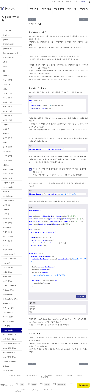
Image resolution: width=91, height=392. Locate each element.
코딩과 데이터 (59, 9)
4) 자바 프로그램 (7, 49)
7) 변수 (5, 66)
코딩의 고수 (84, 9)
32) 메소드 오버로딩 (8, 201)
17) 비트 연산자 (7, 116)
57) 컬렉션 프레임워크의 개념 (11, 344)
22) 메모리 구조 (7, 147)
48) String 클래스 (8, 294)
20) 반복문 (6, 134)
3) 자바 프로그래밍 (8, 44)
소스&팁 (79, 375)
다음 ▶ (84, 19)
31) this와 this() (7, 196)
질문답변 (69, 375)
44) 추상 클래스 (7, 272)
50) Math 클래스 (7, 303)
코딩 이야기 (34, 9)
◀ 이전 (32, 19)
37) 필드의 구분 (7, 232)
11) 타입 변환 (6, 84)
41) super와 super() (9, 254)
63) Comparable (8, 370)
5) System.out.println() (10, 53)
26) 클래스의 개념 (8, 169)
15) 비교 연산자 (7, 107)
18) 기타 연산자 (7, 120)
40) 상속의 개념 (7, 250)
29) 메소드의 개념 (8, 187)
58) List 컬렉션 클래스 (9, 348)
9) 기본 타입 (6, 75)
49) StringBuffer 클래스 (10, 299)
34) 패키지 (6, 214)
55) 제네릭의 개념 (8, 330)
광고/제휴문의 (45, 377)
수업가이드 (68, 1)
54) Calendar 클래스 (9, 321)
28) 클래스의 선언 (8, 178)
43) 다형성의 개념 (8, 268)
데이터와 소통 (71, 9)
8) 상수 (5, 71)
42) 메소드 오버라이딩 (9, 259)
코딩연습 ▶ (81, 296)
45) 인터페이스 (7, 277)
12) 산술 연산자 (7, 93)
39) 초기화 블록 (7, 241)
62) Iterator (6, 366)
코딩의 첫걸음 (46, 9)
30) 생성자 (6, 192)
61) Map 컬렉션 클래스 (9, 362)
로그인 (76, 1)
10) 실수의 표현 (7, 80)
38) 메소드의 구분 (8, 236)
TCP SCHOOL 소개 (57, 1)
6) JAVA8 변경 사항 (8, 58)
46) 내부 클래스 (7, 281)
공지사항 (59, 375)
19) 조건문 (6, 129)
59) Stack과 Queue (9, 353)
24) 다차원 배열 (7, 156)
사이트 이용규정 (47, 375)
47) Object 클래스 (8, 290)
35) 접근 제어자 (7, 218)
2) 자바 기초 (6, 40)
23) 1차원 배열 (7, 151)
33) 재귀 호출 (6, 205)
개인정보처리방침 (31, 375)
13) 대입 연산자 (7, 98)
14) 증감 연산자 (7, 102)
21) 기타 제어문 (7, 138)
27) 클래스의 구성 (8, 174)
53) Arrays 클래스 (8, 317)
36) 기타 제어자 (7, 223)
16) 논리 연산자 (7, 111)
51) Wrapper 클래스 (9, 308)
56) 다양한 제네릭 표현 (9, 335)
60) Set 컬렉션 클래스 (9, 357)
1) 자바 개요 (6, 35)
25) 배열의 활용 (7, 160)
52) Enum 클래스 (8, 312)
